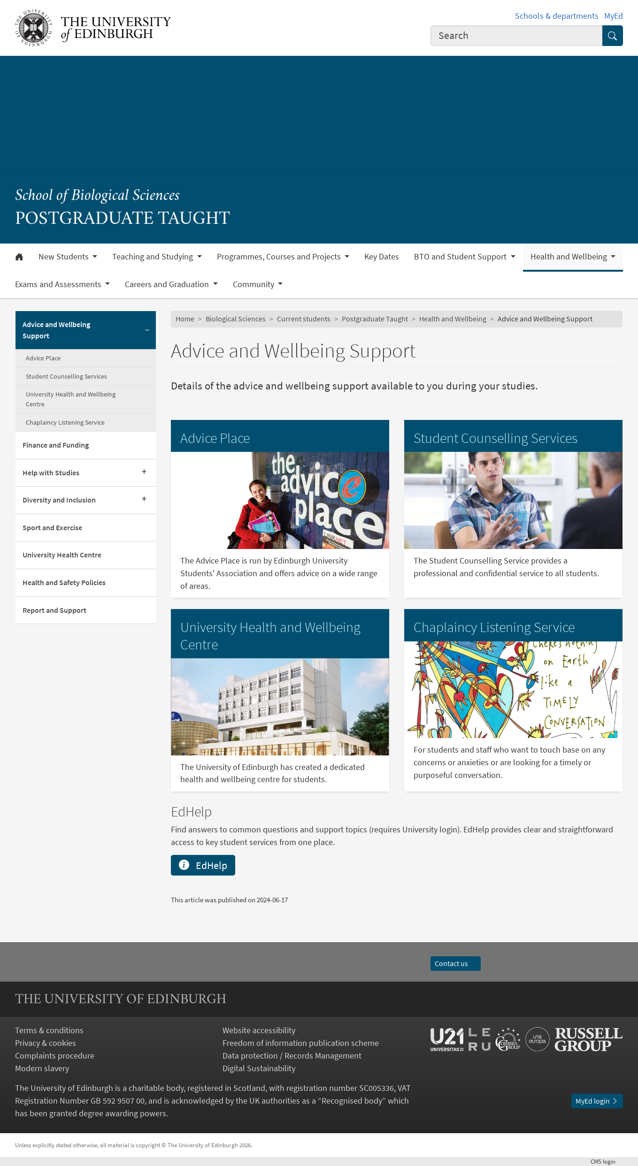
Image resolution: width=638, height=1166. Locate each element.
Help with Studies (51, 472)
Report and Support (54, 610)
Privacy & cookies (45, 1042)
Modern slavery (42, 1068)
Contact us (456, 963)
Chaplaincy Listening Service (65, 422)
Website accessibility (259, 1030)
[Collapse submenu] (147, 330)
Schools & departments (557, 15)
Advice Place (43, 358)
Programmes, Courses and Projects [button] (280, 256)
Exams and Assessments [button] (59, 284)
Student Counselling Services (66, 376)
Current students (304, 318)
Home (185, 318)
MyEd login (597, 1101)
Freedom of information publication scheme (301, 1042)
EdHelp (203, 865)
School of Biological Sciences (97, 196)
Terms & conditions (49, 1030)
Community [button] (254, 284)
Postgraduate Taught (375, 318)
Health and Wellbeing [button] (569, 256)
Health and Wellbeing (452, 318)
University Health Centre (62, 554)
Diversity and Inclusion (59, 499)
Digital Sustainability (259, 1068)
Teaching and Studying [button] (153, 256)
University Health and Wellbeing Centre (70, 399)
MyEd (613, 15)
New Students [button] (64, 256)
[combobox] (516, 35)
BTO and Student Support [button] (461, 256)
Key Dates (381, 256)
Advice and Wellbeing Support (56, 330)
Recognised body (352, 1100)
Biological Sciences (236, 318)
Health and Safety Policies (64, 582)
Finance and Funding (56, 445)
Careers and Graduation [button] (168, 284)
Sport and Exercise (52, 527)
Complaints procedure (54, 1055)
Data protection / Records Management (292, 1055)
